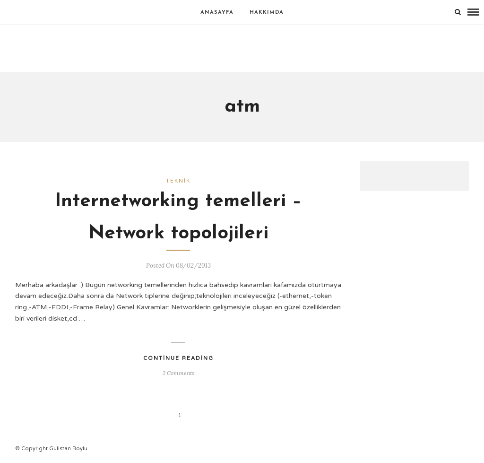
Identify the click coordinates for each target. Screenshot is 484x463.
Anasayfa (216, 12)
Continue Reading (178, 358)
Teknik (178, 181)
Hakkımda (267, 12)
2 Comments (178, 372)
